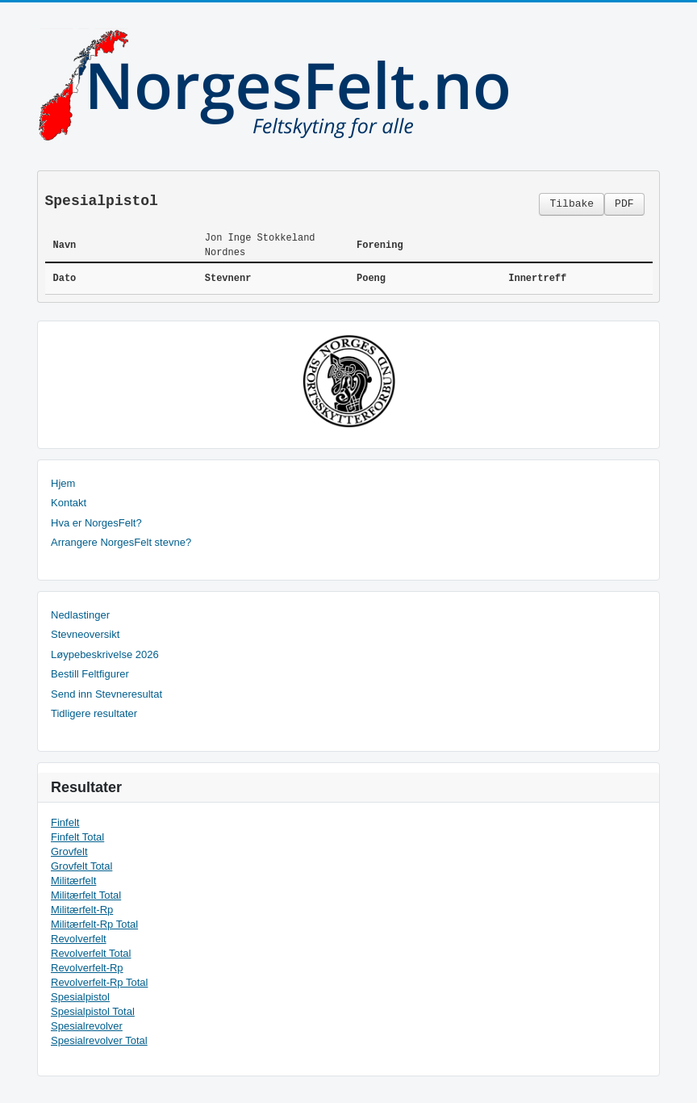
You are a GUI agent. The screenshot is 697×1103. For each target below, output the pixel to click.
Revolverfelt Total (91, 953)
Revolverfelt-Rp (87, 968)
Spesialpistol (80, 997)
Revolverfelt (78, 939)
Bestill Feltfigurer (90, 674)
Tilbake (571, 204)
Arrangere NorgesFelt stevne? (121, 542)
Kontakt (68, 503)
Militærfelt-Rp (82, 910)
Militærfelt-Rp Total (94, 924)
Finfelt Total (77, 837)
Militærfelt (73, 880)
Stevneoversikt (85, 634)
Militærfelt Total (86, 895)
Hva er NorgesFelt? (96, 523)
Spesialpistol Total (93, 1011)
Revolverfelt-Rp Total (99, 982)
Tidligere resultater (94, 713)
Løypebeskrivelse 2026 (105, 654)
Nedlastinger (80, 615)
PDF (624, 204)
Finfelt (65, 822)
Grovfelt (69, 851)
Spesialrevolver (87, 1026)
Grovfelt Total (81, 866)
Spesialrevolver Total (99, 1040)
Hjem (63, 483)
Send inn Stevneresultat (106, 694)
